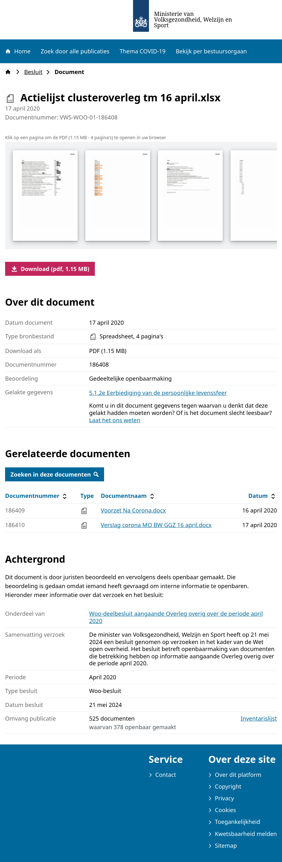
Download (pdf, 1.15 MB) (50, 269)
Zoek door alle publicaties (75, 51)
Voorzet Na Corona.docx (133, 510)
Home (17, 51)
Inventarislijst (259, 718)
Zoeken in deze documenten (55, 474)
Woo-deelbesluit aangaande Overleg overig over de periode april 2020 (176, 617)
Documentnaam (128, 496)
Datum (262, 496)
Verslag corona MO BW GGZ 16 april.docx (156, 525)
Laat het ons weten (114, 420)
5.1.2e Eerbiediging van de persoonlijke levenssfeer (158, 393)
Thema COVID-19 (143, 51)
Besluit (35, 72)
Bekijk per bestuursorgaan (211, 51)
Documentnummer (36, 496)
